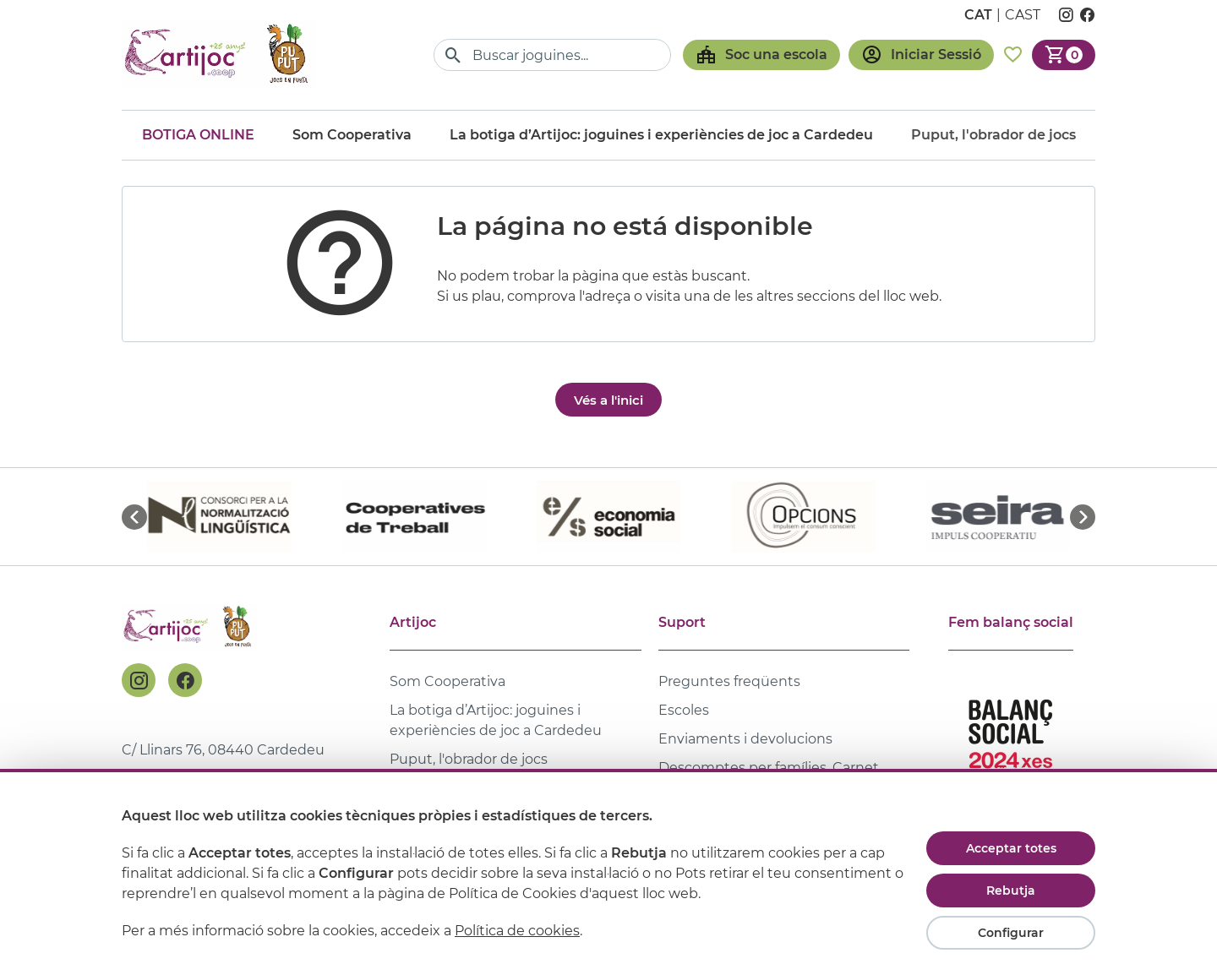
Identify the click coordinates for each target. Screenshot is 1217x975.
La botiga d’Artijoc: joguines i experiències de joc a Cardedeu (661, 135)
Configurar (1011, 932)
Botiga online (198, 135)
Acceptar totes (1011, 848)
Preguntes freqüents (729, 681)
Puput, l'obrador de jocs (469, 759)
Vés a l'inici (608, 400)
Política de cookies (517, 931)
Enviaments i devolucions (745, 739)
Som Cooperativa (352, 135)
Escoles (683, 710)
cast (1022, 15)
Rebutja (1010, 890)
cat (978, 15)
